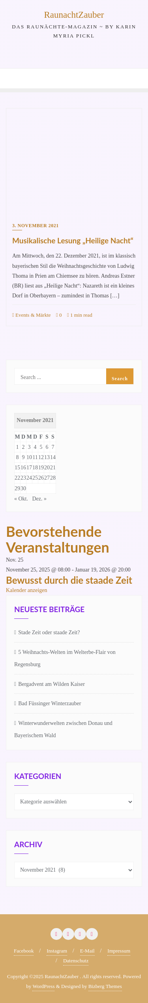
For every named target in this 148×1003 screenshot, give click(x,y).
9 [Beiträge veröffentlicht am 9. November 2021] (23, 457)
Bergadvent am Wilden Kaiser (51, 684)
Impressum (118, 951)
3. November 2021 (35, 225)
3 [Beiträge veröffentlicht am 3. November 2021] (29, 447)
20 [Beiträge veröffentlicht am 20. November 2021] (47, 468)
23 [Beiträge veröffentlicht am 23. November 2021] (23, 478)
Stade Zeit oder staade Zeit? (49, 632)
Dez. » (39, 499)
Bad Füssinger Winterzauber (49, 703)
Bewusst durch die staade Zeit (69, 580)
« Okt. (21, 499)
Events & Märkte (31, 315)
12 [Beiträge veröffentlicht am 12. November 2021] (41, 457)
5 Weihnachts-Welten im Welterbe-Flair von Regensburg (65, 658)
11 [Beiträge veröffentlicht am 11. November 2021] (34, 457)
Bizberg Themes (105, 986)
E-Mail (87, 951)
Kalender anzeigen (26, 590)
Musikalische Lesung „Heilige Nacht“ (72, 240)
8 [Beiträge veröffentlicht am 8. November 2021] (17, 457)
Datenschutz (75, 961)
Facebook (24, 951)
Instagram (57, 951)
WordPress (43, 986)
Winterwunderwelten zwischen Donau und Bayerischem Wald (63, 729)
